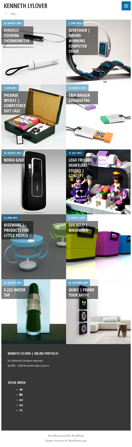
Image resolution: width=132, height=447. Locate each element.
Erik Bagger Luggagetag (79, 97)
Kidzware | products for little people (16, 230)
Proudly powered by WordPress (66, 435)
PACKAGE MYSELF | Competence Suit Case (15, 103)
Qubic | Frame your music (81, 292)
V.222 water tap (14, 292)
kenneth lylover (25, 5)
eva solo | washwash (78, 227)
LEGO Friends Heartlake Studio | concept (80, 167)
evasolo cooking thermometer (16, 35)
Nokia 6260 (14, 160)
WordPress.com (77, 440)
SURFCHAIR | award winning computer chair (79, 40)
